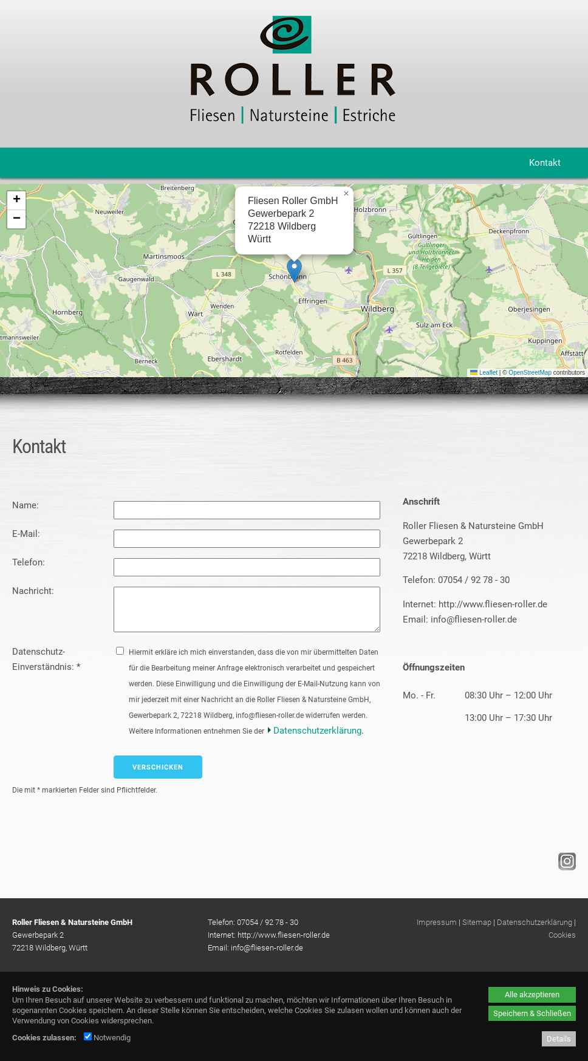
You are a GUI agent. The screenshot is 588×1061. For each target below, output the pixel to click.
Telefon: (29, 562)
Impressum (437, 922)
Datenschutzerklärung (317, 730)
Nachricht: (34, 590)
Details (559, 1038)
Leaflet (483, 372)
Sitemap (476, 922)
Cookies (562, 935)
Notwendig (107, 1037)
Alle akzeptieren (532, 994)
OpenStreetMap (530, 372)
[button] (294, 270)
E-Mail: (27, 533)
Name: (26, 505)
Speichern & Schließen (532, 1013)
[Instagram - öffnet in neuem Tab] (565, 867)
